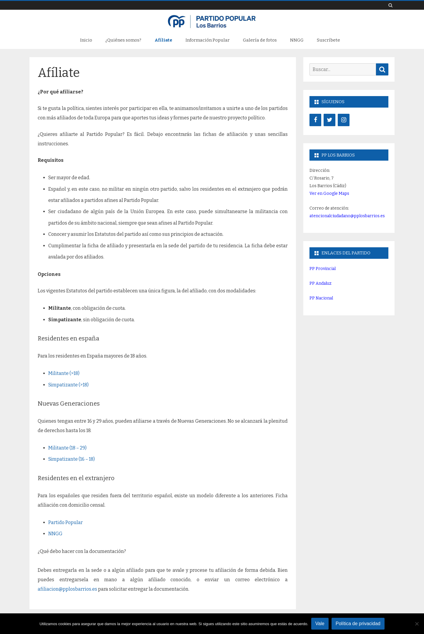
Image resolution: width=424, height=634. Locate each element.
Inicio (86, 40)
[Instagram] (344, 120)
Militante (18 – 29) (67, 448)
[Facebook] (315, 120)
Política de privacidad (358, 623)
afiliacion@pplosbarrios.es (67, 589)
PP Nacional (321, 298)
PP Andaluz (320, 283)
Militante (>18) (64, 373)
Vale (319, 623)
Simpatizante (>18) (68, 385)
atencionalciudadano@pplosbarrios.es (347, 215)
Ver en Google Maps (329, 193)
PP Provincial (322, 268)
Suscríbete (328, 40)
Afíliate (163, 40)
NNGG (297, 40)
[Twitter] (329, 120)
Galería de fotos (260, 40)
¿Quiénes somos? (123, 40)
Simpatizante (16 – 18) (71, 459)
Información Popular (208, 40)
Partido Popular (65, 522)
